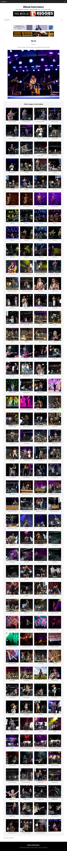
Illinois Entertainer (33, 6)
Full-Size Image (29, 47)
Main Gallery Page (38, 47)
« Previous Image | (21, 47)
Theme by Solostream (42, 847)
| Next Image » (46, 47)
